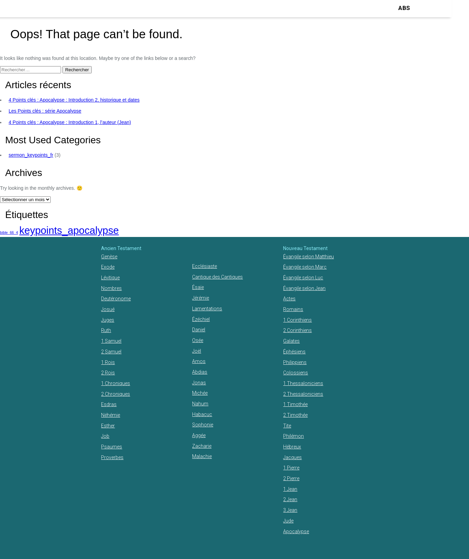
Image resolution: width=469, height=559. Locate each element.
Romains (293, 309)
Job (105, 436)
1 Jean (290, 489)
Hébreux (292, 446)
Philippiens (295, 362)
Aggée (199, 435)
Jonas (199, 382)
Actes (289, 298)
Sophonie (202, 424)
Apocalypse (296, 531)
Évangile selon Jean (304, 288)
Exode (107, 267)
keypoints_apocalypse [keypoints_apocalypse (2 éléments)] (69, 230)
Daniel (198, 329)
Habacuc (202, 414)
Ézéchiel (201, 319)
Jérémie (200, 298)
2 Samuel (111, 351)
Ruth (106, 330)
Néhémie (110, 415)
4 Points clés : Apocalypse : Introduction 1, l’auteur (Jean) (70, 122)
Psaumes (111, 446)
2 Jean (290, 499)
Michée (200, 393)
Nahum (200, 403)
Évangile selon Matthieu (308, 256)
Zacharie (201, 446)
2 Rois (108, 372)
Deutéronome (116, 298)
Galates (291, 341)
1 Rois (108, 362)
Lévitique (110, 277)
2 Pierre (291, 478)
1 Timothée (295, 404)
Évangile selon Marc (305, 267)
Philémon (293, 436)
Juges (107, 320)
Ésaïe (198, 287)
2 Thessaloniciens (303, 394)
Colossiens (295, 372)
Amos (199, 361)
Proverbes (112, 457)
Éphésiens (294, 351)
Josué (107, 309)
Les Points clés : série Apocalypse (45, 111)
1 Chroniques (115, 383)
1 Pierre (291, 467)
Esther (108, 425)
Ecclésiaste (204, 266)
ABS (404, 7)
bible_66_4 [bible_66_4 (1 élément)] (9, 232)
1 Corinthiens (297, 320)
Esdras (109, 404)
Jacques (292, 457)
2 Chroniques (115, 394)
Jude (288, 521)
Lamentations (207, 308)
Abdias (199, 372)
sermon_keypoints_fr (31, 155)
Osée (197, 340)
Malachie (202, 456)
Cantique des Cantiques (217, 277)
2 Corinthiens (297, 330)
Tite (287, 425)
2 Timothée (295, 415)
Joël (196, 351)
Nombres (111, 288)
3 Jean (290, 510)
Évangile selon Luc (303, 277)
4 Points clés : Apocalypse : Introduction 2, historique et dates (74, 100)
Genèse (109, 256)
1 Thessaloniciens (303, 383)
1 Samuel (111, 341)
